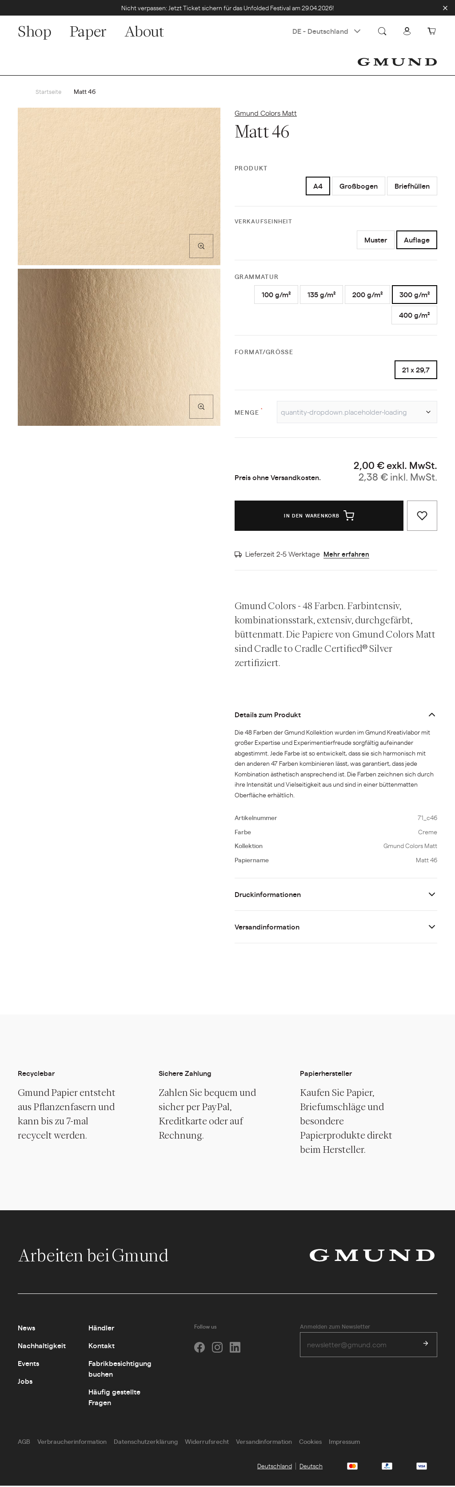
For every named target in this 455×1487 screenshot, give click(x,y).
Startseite (49, 92)
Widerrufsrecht (207, 1443)
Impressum (344, 1443)
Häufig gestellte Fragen (114, 1398)
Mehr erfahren (346, 555)
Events (28, 1364)
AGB (24, 1443)
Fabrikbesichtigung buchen (120, 1370)
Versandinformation (267, 928)
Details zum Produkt (268, 715)
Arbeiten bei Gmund (102, 1256)
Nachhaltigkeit (42, 1346)
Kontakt (101, 1346)
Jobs (25, 1382)
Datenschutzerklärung (146, 1443)
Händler (101, 1328)
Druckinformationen (268, 895)
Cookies (310, 1443)
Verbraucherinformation (72, 1443)
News (26, 1328)
